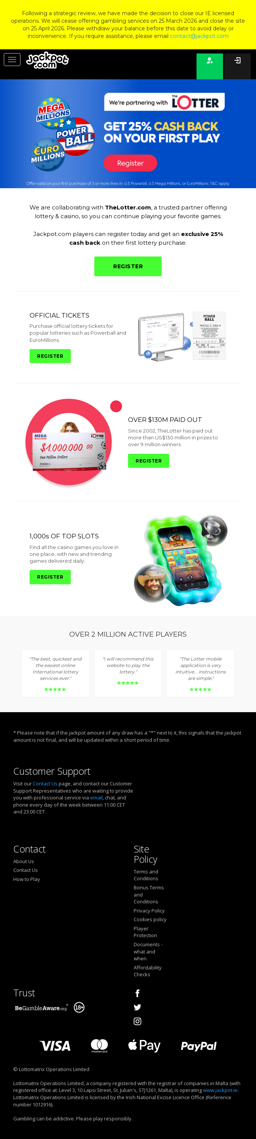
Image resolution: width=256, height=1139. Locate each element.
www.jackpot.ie (220, 1090)
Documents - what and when (148, 951)
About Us (23, 861)
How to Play (26, 879)
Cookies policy (150, 919)
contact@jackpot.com (199, 36)
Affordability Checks (148, 971)
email (96, 797)
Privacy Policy (149, 910)
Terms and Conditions (146, 875)
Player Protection (145, 932)
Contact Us (45, 783)
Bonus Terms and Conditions (149, 894)
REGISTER (128, 266)
